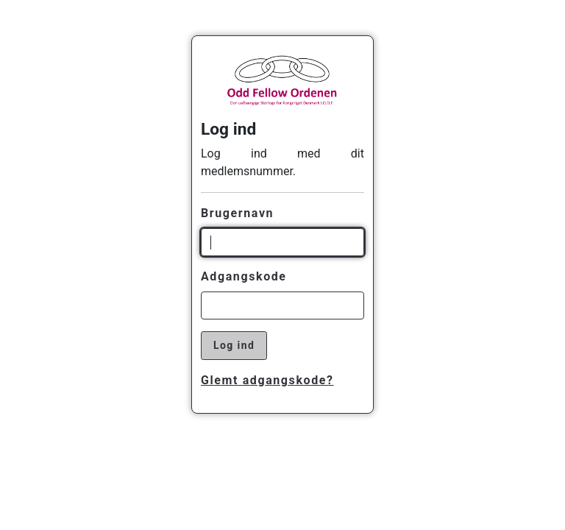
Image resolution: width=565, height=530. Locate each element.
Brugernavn (237, 213)
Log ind (234, 345)
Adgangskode (244, 276)
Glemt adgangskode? (267, 380)
